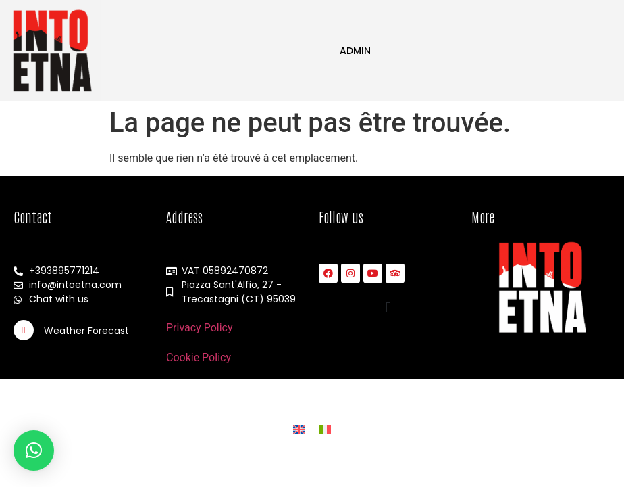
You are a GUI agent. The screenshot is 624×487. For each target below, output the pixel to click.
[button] (388, 307)
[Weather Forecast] (24, 330)
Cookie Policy (198, 357)
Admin (355, 50)
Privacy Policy (199, 327)
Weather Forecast (86, 331)
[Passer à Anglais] (299, 429)
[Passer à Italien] (325, 429)
